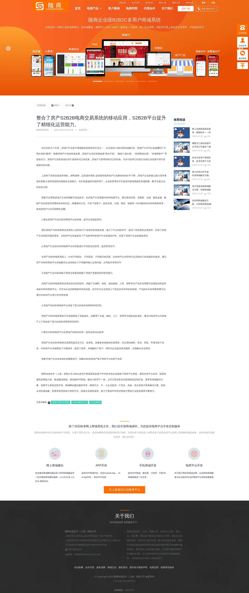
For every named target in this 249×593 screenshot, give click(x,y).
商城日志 (112, 567)
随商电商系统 (42, 130)
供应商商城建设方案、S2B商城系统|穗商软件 (201, 204)
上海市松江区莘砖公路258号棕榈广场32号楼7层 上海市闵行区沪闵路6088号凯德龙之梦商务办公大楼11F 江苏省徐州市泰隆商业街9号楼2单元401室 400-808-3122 (92, 540)
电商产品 (92, 8)
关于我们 (167, 8)
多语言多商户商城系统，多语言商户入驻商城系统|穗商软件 (201, 161)
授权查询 (122, 567)
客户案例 (114, 8)
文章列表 (41, 105)
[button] (7, 47)
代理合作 (149, 8)
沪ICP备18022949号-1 (124, 581)
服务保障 (100, 567)
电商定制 (154, 567)
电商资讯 (83, 130)
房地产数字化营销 (60, 402)
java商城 (64, 477)
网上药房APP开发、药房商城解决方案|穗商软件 (201, 175)
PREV (55, 105)
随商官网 (129, 590)
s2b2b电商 (95, 402)
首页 (78, 8)
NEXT (69, 105)
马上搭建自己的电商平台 (124, 489)
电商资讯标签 (167, 567)
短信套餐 (78, 567)
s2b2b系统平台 (79, 402)
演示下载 (186, 8)
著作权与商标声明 (138, 567)
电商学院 (131, 8)
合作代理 (89, 567)
